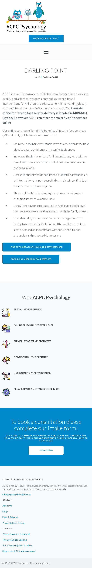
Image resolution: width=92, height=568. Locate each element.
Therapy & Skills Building (14, 540)
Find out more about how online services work (36, 247)
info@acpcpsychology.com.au (16, 494)
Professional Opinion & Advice (17, 545)
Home (37, 77)
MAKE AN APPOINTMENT (46, 38)
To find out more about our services (31, 259)
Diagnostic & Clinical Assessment (19, 551)
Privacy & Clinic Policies (14, 523)
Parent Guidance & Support (16, 534)
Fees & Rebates (10, 517)
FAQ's (5, 511)
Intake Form (46, 450)
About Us (7, 505)
